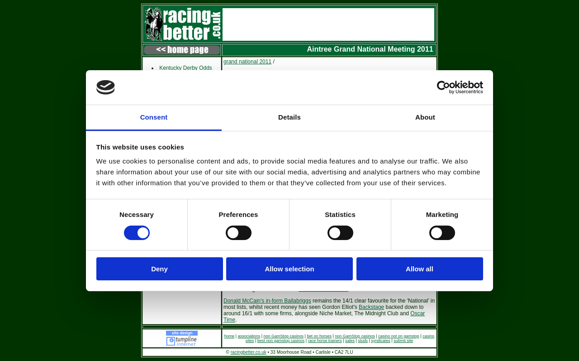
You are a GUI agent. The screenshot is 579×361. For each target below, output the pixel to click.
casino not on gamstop (398, 336)
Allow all (419, 269)
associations (249, 336)
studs (363, 340)
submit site (403, 340)
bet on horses (319, 336)
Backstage (371, 307)
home (229, 336)
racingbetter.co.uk (248, 352)
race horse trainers (325, 340)
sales (350, 340)
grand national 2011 (247, 61)
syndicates (380, 340)
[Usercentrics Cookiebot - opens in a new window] (443, 87)
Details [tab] (289, 117)
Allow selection (289, 269)
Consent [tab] (154, 117)
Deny (159, 269)
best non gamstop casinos (281, 340)
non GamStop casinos (284, 336)
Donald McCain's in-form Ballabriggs (267, 301)
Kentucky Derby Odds (185, 68)
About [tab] (425, 117)
